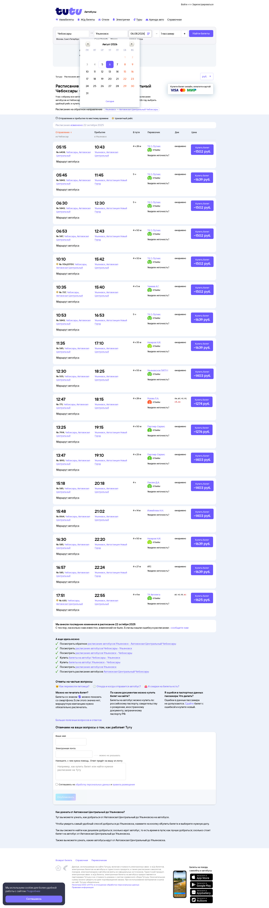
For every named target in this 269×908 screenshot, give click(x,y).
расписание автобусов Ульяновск (95, 667)
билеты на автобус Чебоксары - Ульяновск (94, 657)
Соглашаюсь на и (95, 784)
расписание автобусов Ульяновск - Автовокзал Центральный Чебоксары (132, 643)
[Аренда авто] (154, 19)
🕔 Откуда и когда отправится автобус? (117, 686)
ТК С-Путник (154, 146)
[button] (118, 43)
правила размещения (124, 784)
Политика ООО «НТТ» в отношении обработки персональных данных (105, 884)
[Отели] (103, 19)
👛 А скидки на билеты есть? (161, 686)
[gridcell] (155, 57)
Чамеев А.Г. (153, 286)
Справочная (81, 860)
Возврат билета (64, 860)
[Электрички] (121, 19)
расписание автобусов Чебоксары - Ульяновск (103, 648)
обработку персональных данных (92, 784)
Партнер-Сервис (156, 426)
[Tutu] (69, 11)
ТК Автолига (153, 594)
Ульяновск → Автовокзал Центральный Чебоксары (131, 109)
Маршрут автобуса (67, 161)
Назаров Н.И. (154, 342)
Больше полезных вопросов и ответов (79, 720)
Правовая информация (82, 887)
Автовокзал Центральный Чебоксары (126, 671)
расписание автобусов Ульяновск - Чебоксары (103, 653)
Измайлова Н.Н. (155, 510)
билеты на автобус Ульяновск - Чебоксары (94, 662)
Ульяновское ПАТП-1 (157, 370)
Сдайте (189, 703)
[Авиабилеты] (65, 19)
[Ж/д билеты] (86, 19)
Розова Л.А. (153, 398)
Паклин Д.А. (153, 482)
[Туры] (137, 19)
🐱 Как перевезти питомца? (72, 686)
